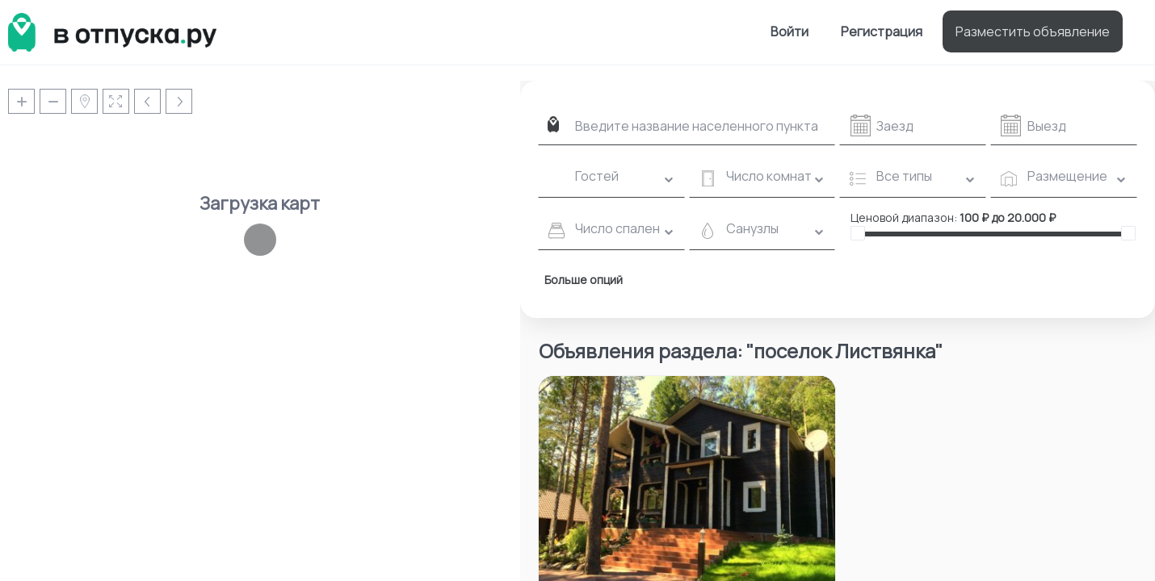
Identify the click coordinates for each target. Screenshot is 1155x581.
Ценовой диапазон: (903, 217)
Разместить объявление (1033, 31)
